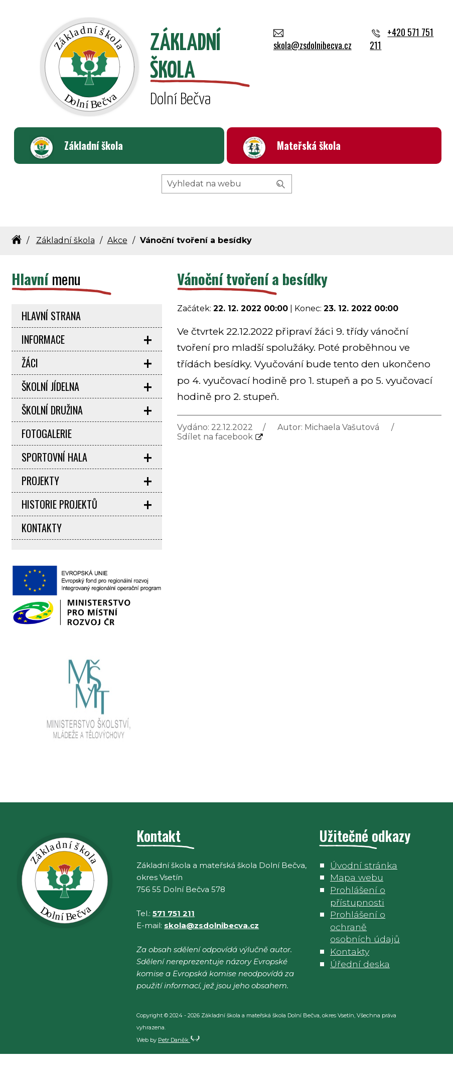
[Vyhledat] (281, 222)
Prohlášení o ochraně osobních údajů (365, 964)
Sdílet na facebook (215, 475)
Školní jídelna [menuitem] (50, 424)
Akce (117, 278)
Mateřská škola (309, 145)
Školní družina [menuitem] (52, 448)
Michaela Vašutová (342, 465)
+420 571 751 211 (278, 189)
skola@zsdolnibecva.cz (183, 189)
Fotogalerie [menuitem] (47, 471)
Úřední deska (360, 1002)
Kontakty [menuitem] (42, 565)
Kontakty (349, 989)
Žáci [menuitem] (30, 400)
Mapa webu (356, 915)
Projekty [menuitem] (40, 518)
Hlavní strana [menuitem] (51, 353)
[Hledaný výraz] (227, 222)
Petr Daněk (179, 1077)
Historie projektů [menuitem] (59, 542)
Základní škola (93, 145)
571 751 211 (174, 951)
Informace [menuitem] (43, 377)
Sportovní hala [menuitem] (54, 495)
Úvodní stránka (363, 903)
